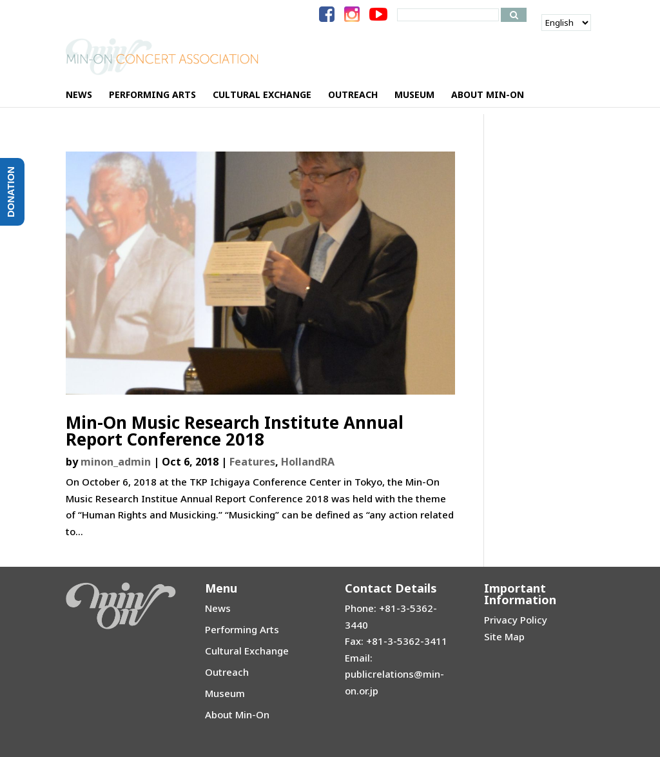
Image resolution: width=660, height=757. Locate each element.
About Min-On (237, 714)
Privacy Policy (515, 619)
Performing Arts (242, 629)
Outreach (227, 671)
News (218, 608)
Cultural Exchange (247, 650)
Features (252, 462)
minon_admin (116, 462)
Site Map (504, 636)
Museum (225, 693)
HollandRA (308, 462)
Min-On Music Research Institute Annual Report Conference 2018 (234, 431)
